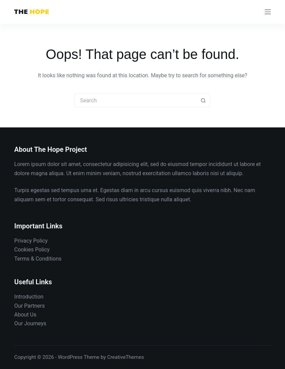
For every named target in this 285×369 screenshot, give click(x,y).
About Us (25, 314)
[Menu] (268, 12)
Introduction (28, 296)
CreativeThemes (125, 357)
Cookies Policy (31, 249)
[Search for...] (136, 100)
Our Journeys (30, 323)
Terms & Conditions (38, 258)
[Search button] (203, 100)
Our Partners (29, 306)
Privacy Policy (31, 241)
